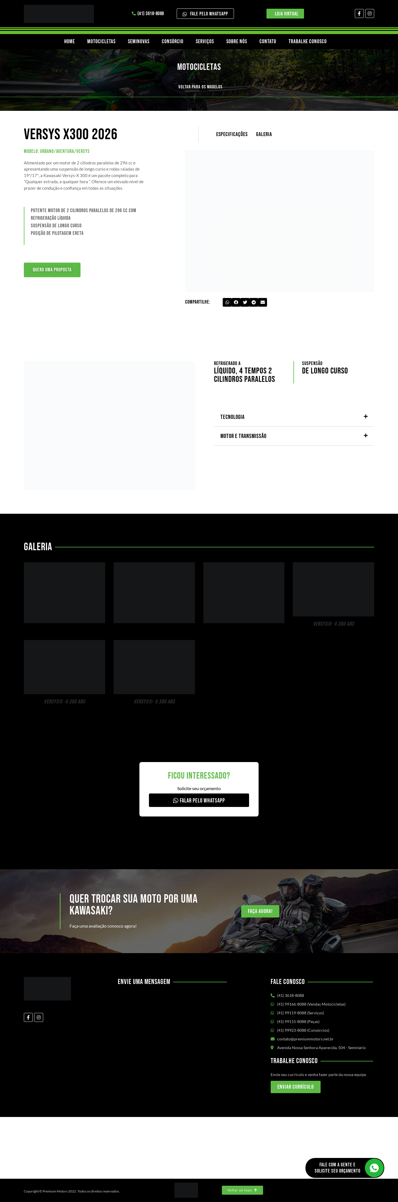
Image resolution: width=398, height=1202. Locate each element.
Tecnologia (232, 417)
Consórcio (172, 41)
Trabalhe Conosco (308, 41)
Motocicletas (101, 41)
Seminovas (138, 41)
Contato (267, 41)
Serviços (205, 41)
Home (69, 41)
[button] (227, 302)
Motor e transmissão (243, 436)
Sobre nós (236, 41)
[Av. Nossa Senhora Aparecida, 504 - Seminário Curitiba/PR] (199, 1148)
